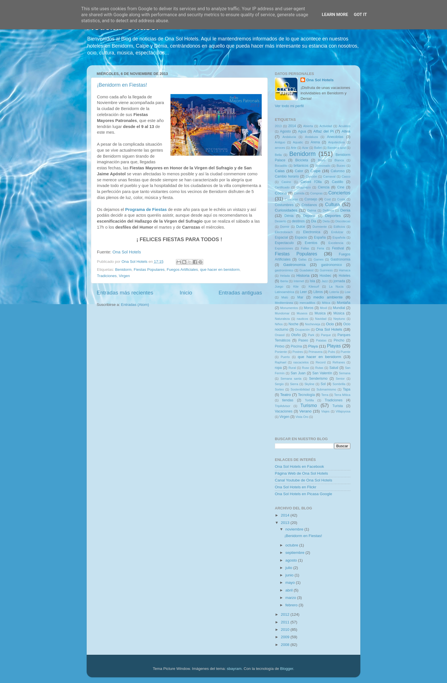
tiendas (287, 400)
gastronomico (331, 265)
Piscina (296, 346)
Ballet (318, 147)
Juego (279, 286)
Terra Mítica (342, 395)
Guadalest (307, 270)
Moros (309, 308)
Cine (340, 187)
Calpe (315, 171)
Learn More (335, 14)
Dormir (284, 226)
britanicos (301, 166)
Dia (313, 221)
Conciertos (339, 192)
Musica (320, 313)
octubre (292, 545)
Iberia (284, 281)
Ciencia (324, 187)
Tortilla (309, 400)
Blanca (339, 160)
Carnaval (329, 176)
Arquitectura (336, 142)
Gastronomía (294, 265)
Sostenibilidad (300, 389)
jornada (339, 281)
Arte (293, 147)
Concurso (291, 199)
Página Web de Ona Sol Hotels (301, 473)
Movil (323, 308)
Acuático (344, 126)
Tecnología (306, 395)
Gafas (302, 259)
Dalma (311, 210)
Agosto (285, 131)
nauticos (302, 318)
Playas (334, 345)
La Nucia (336, 286)
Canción (311, 176)
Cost (327, 199)
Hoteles (344, 276)
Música (338, 313)
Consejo (310, 199)
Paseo (303, 340)
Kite (296, 286)
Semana (344, 373)
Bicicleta (301, 160)
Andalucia (289, 137)
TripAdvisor (282, 406)
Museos (302, 313)
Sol (323, 384)
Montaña (343, 303)
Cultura (332, 204)
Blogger (286, 668)
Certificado (282, 187)
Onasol (280, 335)
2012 (285, 614)
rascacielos (301, 362)
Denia (345, 210)
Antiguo (280, 142)
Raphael (280, 362)
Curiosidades (286, 210)
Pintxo (280, 346)
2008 (285, 645)
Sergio (279, 384)
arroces (280, 147)
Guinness (326, 270)
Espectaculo (284, 243)
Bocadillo (281, 165)
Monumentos (289, 308)
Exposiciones (284, 248)
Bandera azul (337, 147)
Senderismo (318, 379)
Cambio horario (287, 176)
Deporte (309, 216)
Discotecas (342, 221)
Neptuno (339, 318)
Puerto (285, 357)
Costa (341, 199)
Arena (315, 142)
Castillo (337, 182)
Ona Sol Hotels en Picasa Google (303, 494)
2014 (292, 126)
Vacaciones (283, 411)
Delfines (328, 210)
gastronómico (284, 270)
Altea (346, 131)
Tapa (346, 389)
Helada (285, 275)
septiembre (295, 552)
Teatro (285, 395)
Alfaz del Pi (323, 131)
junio (289, 575)
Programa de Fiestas (146, 209)
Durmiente (319, 226)
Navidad (320, 318)
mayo (290, 582)
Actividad (326, 126)
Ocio (330, 324)
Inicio (186, 293)
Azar (305, 147)
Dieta (326, 221)
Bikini (321, 160)
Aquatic (298, 142)
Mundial (339, 308)
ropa (278, 368)
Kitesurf (313, 286)
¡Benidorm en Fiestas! (122, 85)
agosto (291, 560)
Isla (312, 281)
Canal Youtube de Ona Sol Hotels (303, 480)
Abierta (308, 126)
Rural (292, 367)
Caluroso (338, 171)
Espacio (301, 237)
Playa (313, 346)
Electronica (311, 232)
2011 (285, 622)
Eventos (311, 243)
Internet (299, 281)
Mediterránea (284, 302)
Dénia (289, 216)
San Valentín (322, 373)
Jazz (325, 281)
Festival (338, 248)
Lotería (334, 292)
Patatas (321, 340)
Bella (278, 154)
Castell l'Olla (311, 182)
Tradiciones (107, 276)
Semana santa (291, 378)
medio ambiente (328, 297)
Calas (280, 171)
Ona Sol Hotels (126, 252)
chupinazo (304, 187)
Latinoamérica (284, 292)
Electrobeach (284, 232)
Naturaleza (282, 318)
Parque (326, 335)
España (320, 237)
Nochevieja (312, 324)
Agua (302, 131)
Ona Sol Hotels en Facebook (299, 466)
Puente (345, 351)
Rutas (319, 367)
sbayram (234, 668)
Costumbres (284, 205)
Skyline (309, 384)
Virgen (124, 276)
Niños (279, 324)
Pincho (339, 340)
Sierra (294, 384)
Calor (299, 171)
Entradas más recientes (125, 293)
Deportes (333, 216)
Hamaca (344, 270)
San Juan (297, 373)
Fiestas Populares (149, 269)
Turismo (308, 405)
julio (289, 568)
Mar (300, 297)
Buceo (341, 165)
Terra (324, 395)
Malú (284, 297)
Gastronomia (341, 259)
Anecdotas (335, 137)
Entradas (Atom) (135, 304)
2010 (285, 629)
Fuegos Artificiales (182, 269)
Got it (360, 14)
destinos (298, 221)
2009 (285, 637)
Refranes (338, 362)
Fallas (305, 248)
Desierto (280, 221)
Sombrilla (338, 384)
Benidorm (123, 269)
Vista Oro (302, 416)
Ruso (305, 367)
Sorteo (279, 389)
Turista (337, 406)
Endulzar (337, 232)
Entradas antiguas (240, 293)
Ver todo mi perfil (289, 106)
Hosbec (325, 276)
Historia (303, 275)
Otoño (295, 335)
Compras (316, 193)
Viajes (325, 411)
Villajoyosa (343, 411)
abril (289, 590)
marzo (291, 597)
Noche (293, 324)
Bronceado (322, 165)
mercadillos (307, 302)
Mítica (326, 302)
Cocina (281, 193)
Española (339, 237)
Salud (333, 368)
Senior (340, 378)
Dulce (300, 227)
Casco (346, 176)
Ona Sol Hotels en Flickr (295, 487)
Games (319, 259)
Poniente (281, 351)
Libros (318, 292)
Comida (299, 193)
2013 (278, 126)
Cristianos (309, 205)
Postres (297, 351)
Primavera (315, 351)
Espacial (281, 237)
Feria (320, 248)
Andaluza (311, 137)
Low (347, 292)
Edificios (339, 226)
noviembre (294, 529)
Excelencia (335, 243)
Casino (286, 182)
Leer (303, 292)
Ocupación (302, 329)
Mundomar (282, 313)
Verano (305, 411)
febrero (292, 605)
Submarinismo (326, 389)
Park (311, 335)
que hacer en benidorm (220, 269)
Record (321, 362)
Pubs (331, 351)
